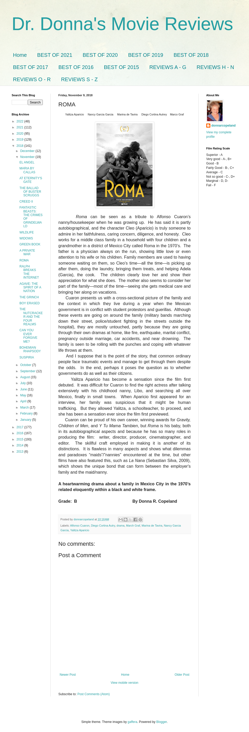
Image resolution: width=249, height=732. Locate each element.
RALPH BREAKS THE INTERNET (29, 272)
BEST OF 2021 (54, 55)
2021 (20, 127)
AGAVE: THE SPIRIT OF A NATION (30, 287)
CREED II (26, 201)
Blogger (161, 722)
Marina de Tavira (152, 525)
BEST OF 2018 (191, 55)
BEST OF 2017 (30, 67)
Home (20, 55)
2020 (20, 133)
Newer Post (68, 674)
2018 (20, 146)
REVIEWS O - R (32, 79)
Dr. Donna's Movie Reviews (122, 24)
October (26, 365)
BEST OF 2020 (100, 55)
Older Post (182, 674)
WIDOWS (26, 238)
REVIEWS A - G (167, 67)
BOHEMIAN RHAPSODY (30, 349)
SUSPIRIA (26, 357)
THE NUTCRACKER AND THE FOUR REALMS (31, 316)
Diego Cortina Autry (103, 525)
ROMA (24, 260)
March (25, 407)
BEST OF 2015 (121, 67)
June (24, 389)
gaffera (132, 722)
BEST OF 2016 (75, 67)
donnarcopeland (223, 125)
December (28, 151)
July (23, 383)
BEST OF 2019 (145, 55)
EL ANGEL (26, 162)
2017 (20, 427)
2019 (20, 139)
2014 (20, 445)
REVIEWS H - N (215, 67)
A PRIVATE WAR (27, 252)
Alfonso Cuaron (79, 525)
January (26, 420)
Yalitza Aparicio (79, 530)
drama (121, 525)
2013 (20, 451)
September (28, 371)
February (26, 413)
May (23, 395)
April (23, 401)
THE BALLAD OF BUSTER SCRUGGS (30, 191)
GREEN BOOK (29, 244)
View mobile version (125, 683)
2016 (20, 433)
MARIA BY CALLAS (27, 170)
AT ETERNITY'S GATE (30, 180)
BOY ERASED (29, 303)
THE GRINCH (29, 297)
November (28, 157)
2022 (20, 121)
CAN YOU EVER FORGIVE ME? (28, 335)
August (25, 377)
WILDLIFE (26, 232)
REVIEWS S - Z (79, 79)
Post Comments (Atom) (93, 694)
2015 (20, 439)
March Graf (133, 525)
